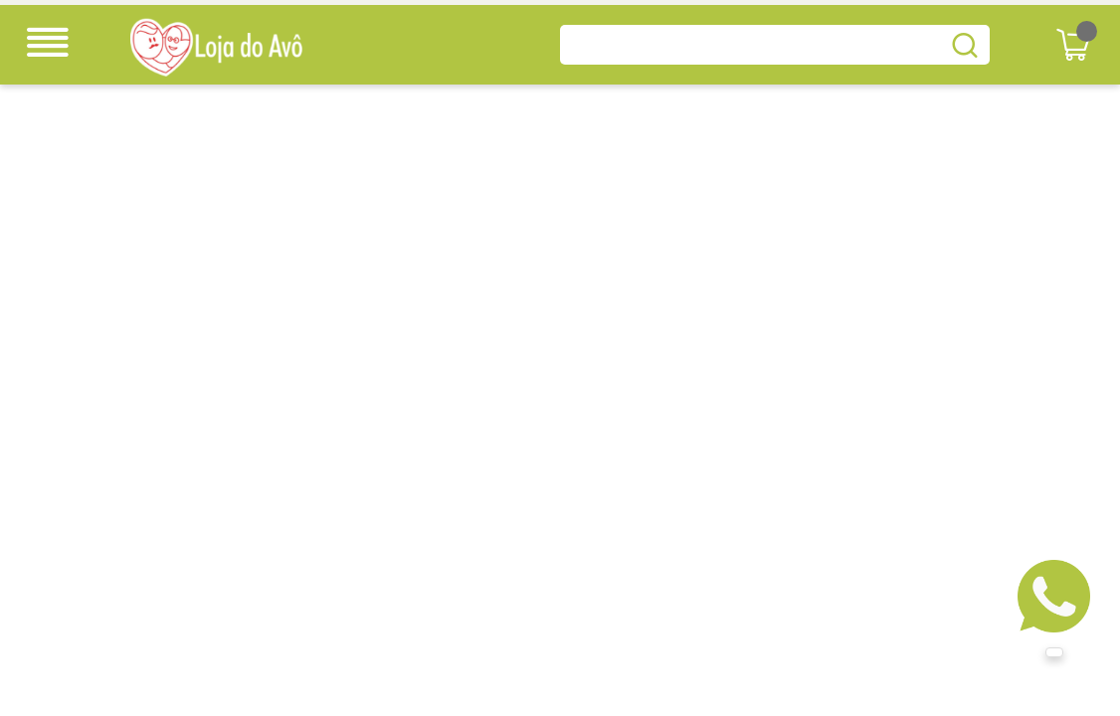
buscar (965, 45)
